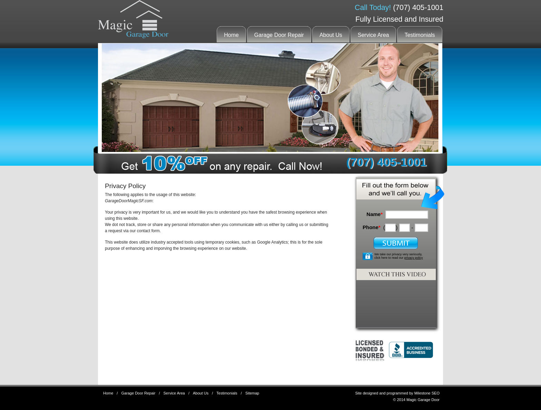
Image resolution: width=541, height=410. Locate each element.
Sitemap (252, 393)
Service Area (373, 35)
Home (231, 35)
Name (374, 214)
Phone (372, 227)
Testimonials (419, 35)
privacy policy (413, 257)
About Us (330, 35)
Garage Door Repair (279, 35)
